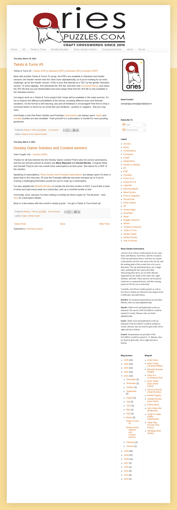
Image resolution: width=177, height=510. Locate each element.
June (128, 405)
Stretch (126, 223)
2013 (126, 479)
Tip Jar (141, 49)
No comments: (54, 212)
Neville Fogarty (154, 395)
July (128, 401)
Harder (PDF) (40, 71)
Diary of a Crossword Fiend (155, 376)
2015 (126, 471)
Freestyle (127, 175)
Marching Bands (130, 189)
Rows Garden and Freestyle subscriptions (61, 174)
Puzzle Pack (129, 199)
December (131, 379)
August (129, 398)
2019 (126, 455)
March (129, 417)
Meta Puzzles (129, 192)
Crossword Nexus (90, 86)
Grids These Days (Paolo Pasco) (152, 383)
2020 (126, 451)
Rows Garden (129, 203)
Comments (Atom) (34, 229)
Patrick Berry (153, 405)
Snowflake (128, 213)
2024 (126, 364)
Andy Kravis (152, 360)
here (16, 198)
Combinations (129, 151)
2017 (126, 463)
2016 (126, 467)
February (130, 442)
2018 (126, 459)
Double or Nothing (131, 164)
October (130, 387)
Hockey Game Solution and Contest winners (50, 148)
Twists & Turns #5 (28, 64)
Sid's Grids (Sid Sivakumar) (154, 409)
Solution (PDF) (90, 71)
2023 (126, 368)
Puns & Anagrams (131, 196)
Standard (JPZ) (73, 71)
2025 (126, 360)
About (130, 49)
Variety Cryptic (34, 216)
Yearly (99, 115)
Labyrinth (127, 185)
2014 (126, 475)
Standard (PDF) (56, 71)
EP (124, 168)
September (131, 391)
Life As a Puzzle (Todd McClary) (154, 390)
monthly (17, 118)
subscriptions (70, 115)
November (131, 383)
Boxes (126, 147)
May (128, 409)
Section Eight (129, 209)
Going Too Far (129, 182)
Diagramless (129, 161)
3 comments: (53, 130)
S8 (23, 49)
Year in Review (130, 241)
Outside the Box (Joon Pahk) (154, 400)
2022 (126, 372)
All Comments (130, 130)
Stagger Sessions (131, 220)
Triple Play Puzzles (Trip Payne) (153, 425)
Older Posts (104, 224)
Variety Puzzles (40, 134)
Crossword (128, 154)
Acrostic (127, 144)
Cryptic (24, 216)
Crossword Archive (112, 49)
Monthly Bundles (60, 49)
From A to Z (128, 178)
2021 (126, 376)
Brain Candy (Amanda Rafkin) (155, 364)
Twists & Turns (38, 49)
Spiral (126, 216)
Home (14, 49)
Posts (126, 125)
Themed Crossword (132, 227)
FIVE (125, 171)
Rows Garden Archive (85, 49)
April (128, 413)
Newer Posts (20, 224)
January (130, 446)
